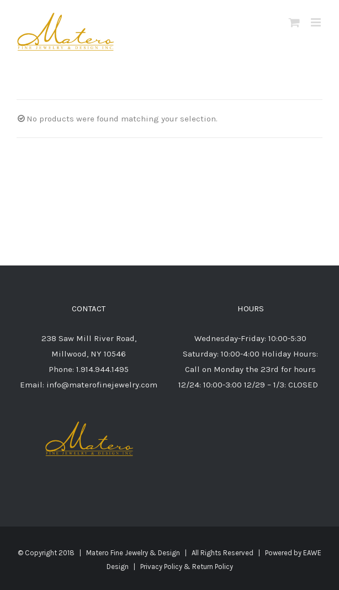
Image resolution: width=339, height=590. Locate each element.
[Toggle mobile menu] (316, 22)
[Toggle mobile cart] (294, 22)
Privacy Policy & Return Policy (186, 566)
